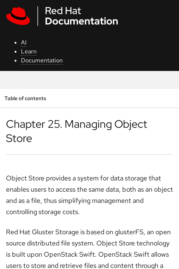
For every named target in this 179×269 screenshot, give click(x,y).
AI (24, 42)
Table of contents (25, 98)
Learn (29, 51)
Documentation (42, 60)
